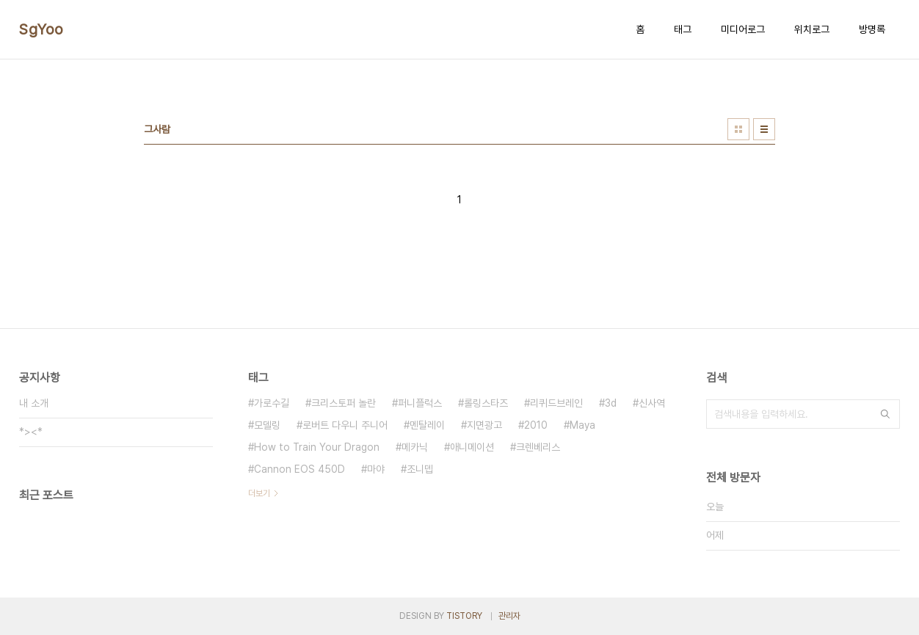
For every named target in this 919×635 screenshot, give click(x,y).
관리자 (509, 616)
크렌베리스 (538, 447)
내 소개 (33, 403)
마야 (376, 469)
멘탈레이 (427, 425)
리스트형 (764, 129)
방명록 (872, 29)
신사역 (652, 403)
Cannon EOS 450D (299, 469)
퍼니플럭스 (420, 403)
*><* (31, 432)
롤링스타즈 (486, 403)
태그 (682, 29)
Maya (582, 425)
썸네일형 (738, 129)
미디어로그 (743, 29)
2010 (536, 425)
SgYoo (41, 29)
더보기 (259, 493)
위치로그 (811, 29)
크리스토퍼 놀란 (343, 403)
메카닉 (415, 447)
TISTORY (464, 616)
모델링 (267, 425)
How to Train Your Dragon (316, 447)
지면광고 (484, 425)
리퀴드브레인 (556, 403)
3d (611, 403)
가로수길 (271, 403)
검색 (885, 414)
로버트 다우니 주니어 (345, 425)
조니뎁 (420, 469)
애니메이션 (472, 447)
